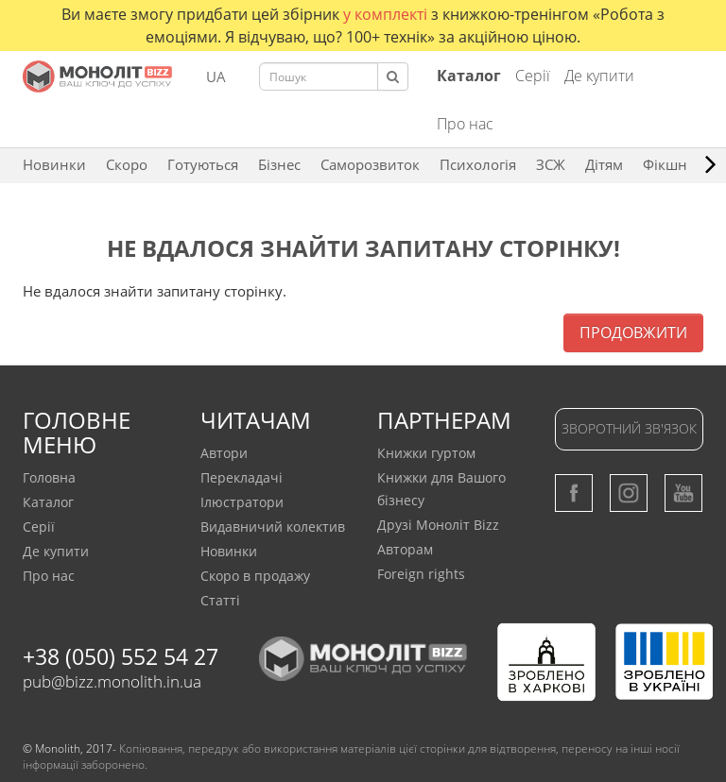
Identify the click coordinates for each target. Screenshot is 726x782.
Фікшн (665, 164)
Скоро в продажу (255, 576)
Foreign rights (421, 574)
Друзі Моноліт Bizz (438, 525)
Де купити (599, 75)
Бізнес (279, 164)
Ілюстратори (242, 502)
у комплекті (387, 14)
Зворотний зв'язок (629, 428)
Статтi (220, 600)
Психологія (478, 164)
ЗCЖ (550, 164)
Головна (49, 477)
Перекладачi (241, 477)
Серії (532, 75)
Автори (224, 453)
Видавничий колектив (272, 527)
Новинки (54, 164)
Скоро (126, 164)
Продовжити (633, 332)
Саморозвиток (370, 164)
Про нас (465, 123)
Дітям (604, 164)
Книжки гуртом (426, 453)
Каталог (48, 502)
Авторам (405, 549)
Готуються (202, 164)
